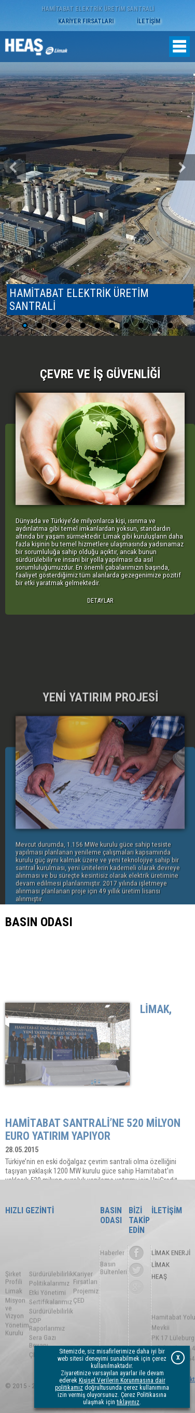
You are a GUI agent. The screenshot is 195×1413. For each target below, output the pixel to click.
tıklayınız (128, 1402)
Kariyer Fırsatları (85, 1302)
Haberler (112, 1254)
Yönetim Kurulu (17, 1353)
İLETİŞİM (148, 21)
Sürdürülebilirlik (51, 1298)
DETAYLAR (100, 600)
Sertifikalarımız (50, 1326)
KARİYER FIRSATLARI (86, 21)
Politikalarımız (49, 1308)
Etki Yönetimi (47, 1317)
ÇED (79, 1325)
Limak (13, 1315)
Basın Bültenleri (113, 1272)
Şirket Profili (13, 1302)
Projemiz (86, 1315)
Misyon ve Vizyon (15, 1332)
